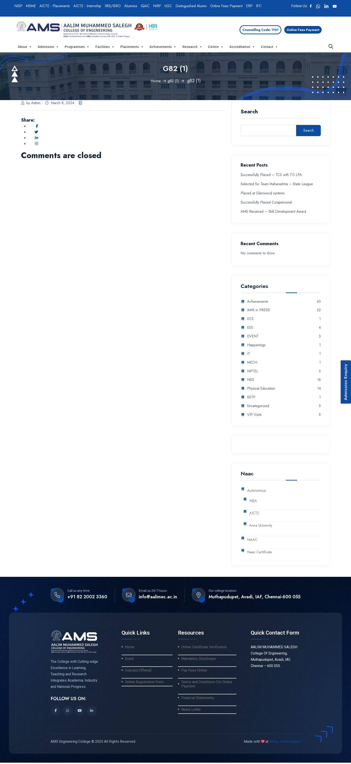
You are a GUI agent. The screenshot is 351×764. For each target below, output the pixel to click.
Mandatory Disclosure (198, 659)
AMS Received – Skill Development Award (273, 211)
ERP (249, 6)
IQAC (145, 6)
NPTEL (252, 371)
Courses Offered (138, 672)
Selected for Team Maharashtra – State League (277, 184)
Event (129, 659)
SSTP (251, 397)
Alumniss (130, 6)
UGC (168, 6)
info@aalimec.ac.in (158, 597)
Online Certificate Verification (204, 647)
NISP (18, 6)
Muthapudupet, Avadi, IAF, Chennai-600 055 (254, 597)
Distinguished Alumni (191, 6)
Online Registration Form (144, 684)
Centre (216, 46)
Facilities (104, 46)
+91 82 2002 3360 (87, 597)
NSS (250, 380)
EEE (250, 328)
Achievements (163, 46)
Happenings (256, 345)
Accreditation (242, 46)
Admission (48, 46)
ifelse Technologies (284, 743)
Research (192, 46)
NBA (253, 501)
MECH (252, 363)
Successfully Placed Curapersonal (266, 202)
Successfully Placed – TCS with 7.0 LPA (271, 174)
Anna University (260, 526)
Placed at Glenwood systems (263, 193)
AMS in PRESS (258, 310)
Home (154, 80)
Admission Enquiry (346, 382)
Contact (269, 46)
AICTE (254, 513)
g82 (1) (174, 80)
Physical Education (261, 388)
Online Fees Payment (226, 6)
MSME (31, 6)
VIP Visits (254, 415)
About (25, 46)
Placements (132, 46)
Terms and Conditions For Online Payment (206, 686)
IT (248, 354)
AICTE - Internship (87, 6)
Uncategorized (258, 406)
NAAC (252, 540)
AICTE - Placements (54, 6)
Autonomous (256, 491)
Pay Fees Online (194, 672)
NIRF (157, 6)
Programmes (77, 46)
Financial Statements (197, 701)
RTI (258, 6)
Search (249, 112)
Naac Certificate (259, 552)
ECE (250, 319)
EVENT (253, 336)
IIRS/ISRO (113, 6)
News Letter (191, 713)
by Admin (31, 102)
